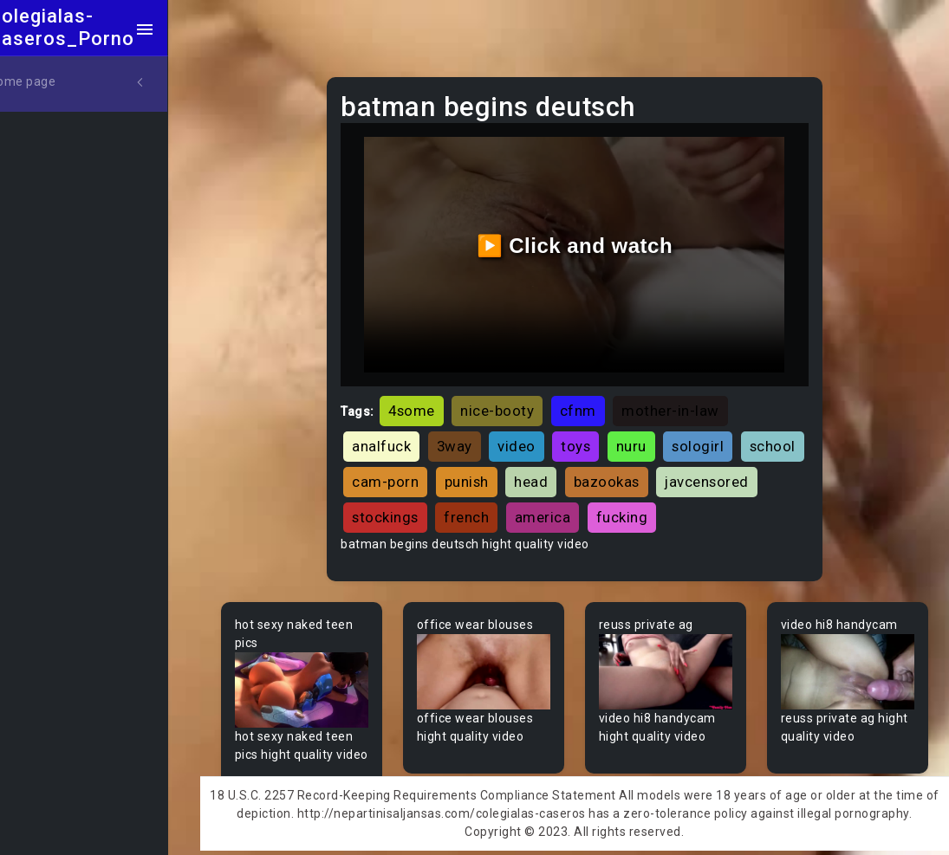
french (597, 507)
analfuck (403, 435)
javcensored (416, 507)
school (396, 472)
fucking (753, 507)
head (624, 472)
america (674, 507)
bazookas (699, 472)
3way (476, 435)
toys (597, 435)
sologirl (719, 435)
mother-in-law (692, 400)
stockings (516, 507)
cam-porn (478, 472)
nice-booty (519, 400)
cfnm (600, 400)
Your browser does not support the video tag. (323, 679)
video (538, 435)
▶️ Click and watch (587, 240)
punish (559, 472)
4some (433, 400)
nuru (653, 435)
